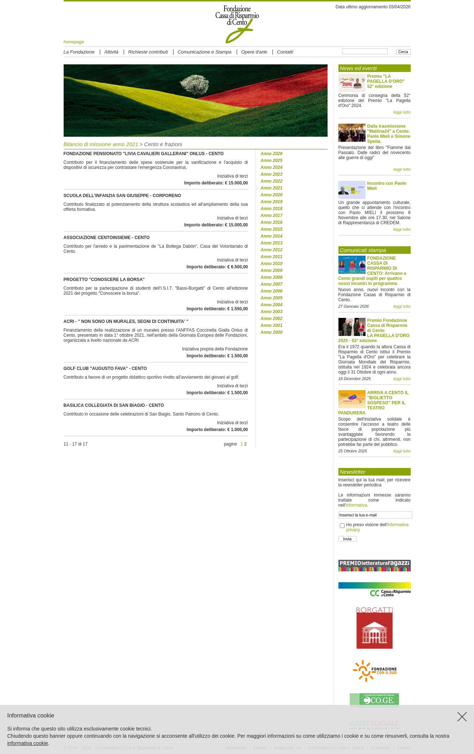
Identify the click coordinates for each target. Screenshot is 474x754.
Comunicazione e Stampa (204, 52)
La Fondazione (79, 52)
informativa (356, 505)
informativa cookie (27, 743)
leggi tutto (402, 112)
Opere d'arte (254, 52)
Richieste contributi (148, 52)
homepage (74, 41)
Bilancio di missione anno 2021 (101, 144)
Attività (111, 52)
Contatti (285, 52)
